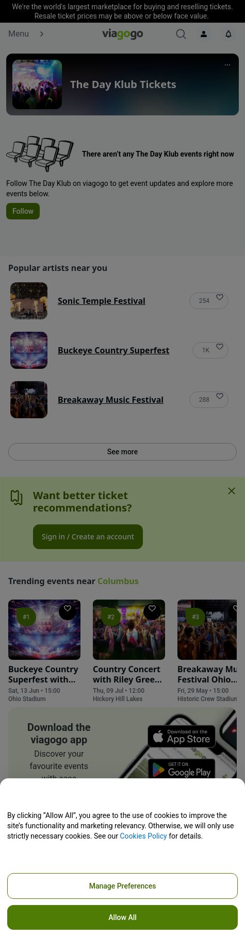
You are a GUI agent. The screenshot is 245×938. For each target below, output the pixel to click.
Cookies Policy (143, 836)
